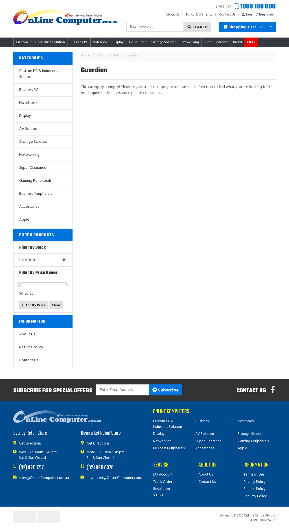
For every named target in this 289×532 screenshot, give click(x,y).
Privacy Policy (255, 482)
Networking (29, 155)
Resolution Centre (161, 492)
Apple (24, 219)
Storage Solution (33, 142)
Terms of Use (254, 475)
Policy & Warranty (199, 14)
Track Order (162, 482)
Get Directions (30, 443)
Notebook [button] (100, 42)
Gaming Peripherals (35, 181)
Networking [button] (190, 42)
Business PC (28, 90)
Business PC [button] (79, 42)
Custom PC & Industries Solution (38, 74)
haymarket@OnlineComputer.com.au (116, 478)
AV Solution (29, 129)
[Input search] (155, 27)
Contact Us (227, 14)
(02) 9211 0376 (100, 467)
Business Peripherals (35, 194)
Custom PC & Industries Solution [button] (40, 42)
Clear (56, 305)
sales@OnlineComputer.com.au (44, 478)
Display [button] (118, 42)
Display (25, 116)
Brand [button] (237, 42)
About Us (173, 14)
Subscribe (165, 390)
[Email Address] (122, 389)
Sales (251, 42)
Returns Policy (31, 347)
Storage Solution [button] (164, 42)
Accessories (29, 206)
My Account (162, 475)
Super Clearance (216, 42)
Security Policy (255, 496)
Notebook (28, 103)
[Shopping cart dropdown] (271, 27)
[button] (257, 14)
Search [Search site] (197, 27)
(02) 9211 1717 (31, 467)
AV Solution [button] (137, 42)
